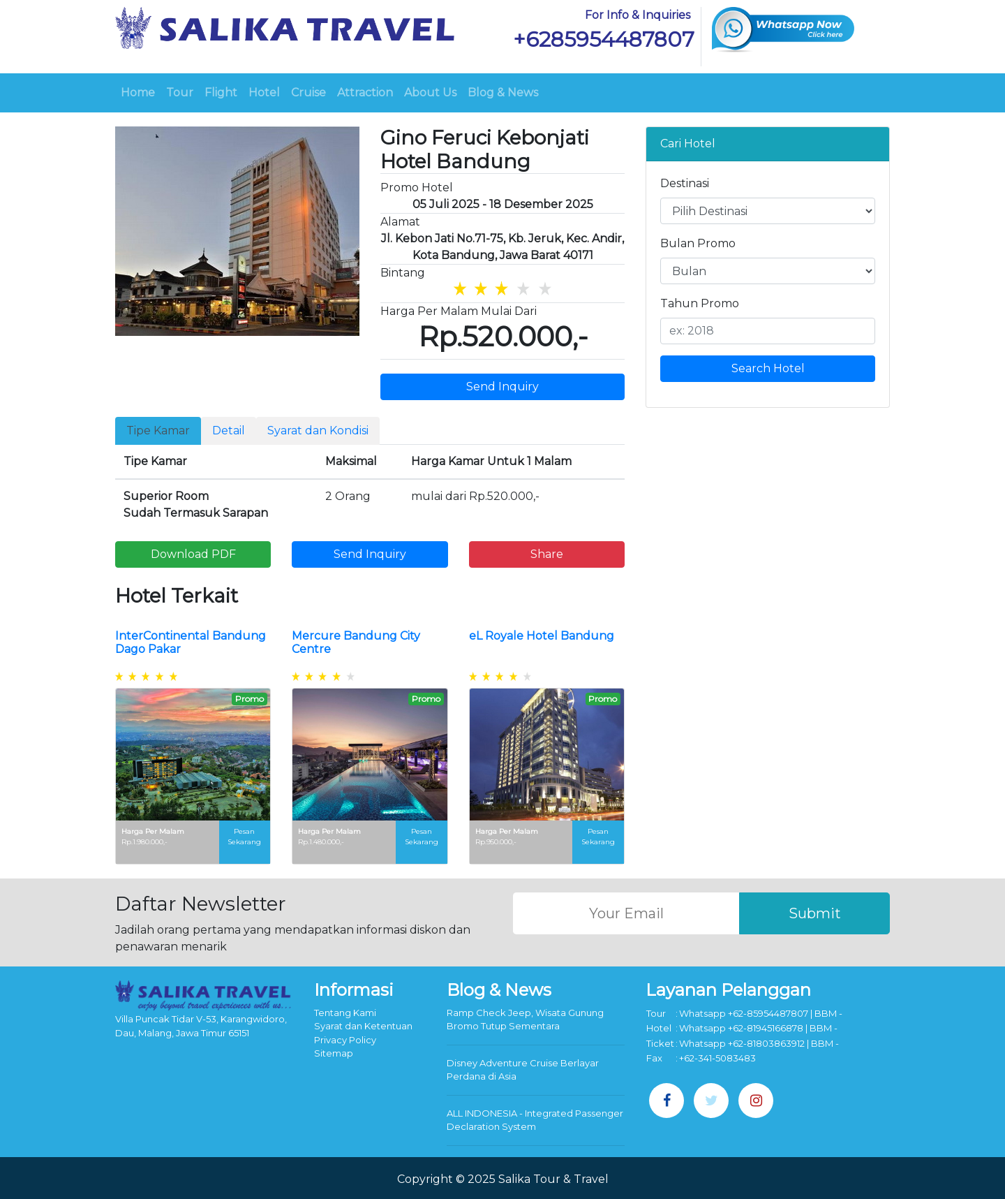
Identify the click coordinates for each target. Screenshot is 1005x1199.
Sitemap (333, 1053)
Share (546, 554)
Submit (815, 913)
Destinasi (684, 183)
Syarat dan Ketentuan (363, 1025)
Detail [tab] (228, 430)
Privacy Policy (345, 1039)
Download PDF (193, 554)
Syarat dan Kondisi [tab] (317, 430)
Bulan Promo (698, 243)
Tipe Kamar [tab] (158, 430)
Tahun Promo (699, 303)
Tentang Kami (345, 1012)
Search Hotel (768, 368)
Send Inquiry (502, 386)
